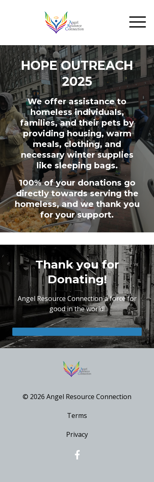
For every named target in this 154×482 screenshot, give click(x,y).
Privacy (77, 434)
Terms (77, 415)
